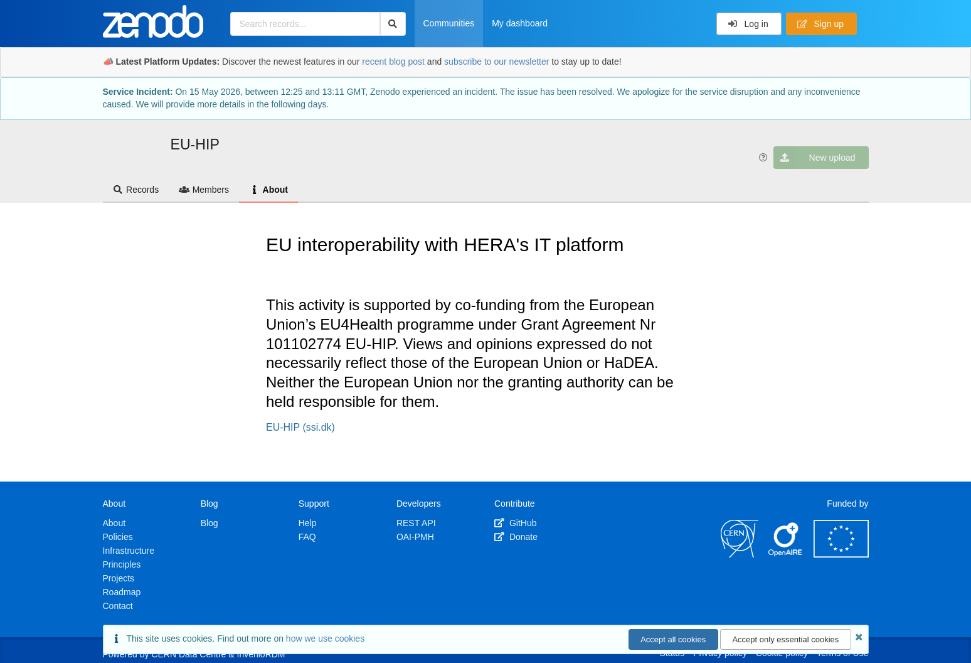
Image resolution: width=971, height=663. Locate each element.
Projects (119, 578)
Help (308, 523)
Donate (516, 537)
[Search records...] (305, 24)
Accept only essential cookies (785, 639)
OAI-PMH (415, 537)
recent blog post (393, 62)
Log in (748, 24)
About (268, 190)
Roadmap (122, 592)
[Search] (393, 24)
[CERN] (739, 554)
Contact (118, 606)
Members (204, 190)
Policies (118, 537)
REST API (416, 523)
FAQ (307, 537)
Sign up (820, 24)
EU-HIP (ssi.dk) (300, 427)
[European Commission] (841, 554)
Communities (449, 23)
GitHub (515, 523)
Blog (209, 523)
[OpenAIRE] (786, 554)
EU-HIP (195, 144)
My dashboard (520, 23)
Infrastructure (128, 551)
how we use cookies (325, 638)
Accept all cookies (673, 639)
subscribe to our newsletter (496, 62)
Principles (122, 564)
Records (136, 190)
